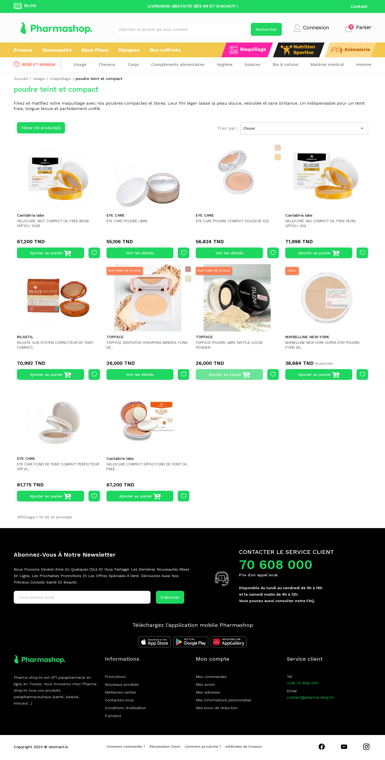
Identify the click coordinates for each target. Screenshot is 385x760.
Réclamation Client (164, 746)
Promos (23, 50)
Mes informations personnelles (223, 700)
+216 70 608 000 (302, 683)
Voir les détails (140, 253)
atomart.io (58, 747)
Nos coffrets (165, 50)
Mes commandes (211, 676)
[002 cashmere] (277, 147)
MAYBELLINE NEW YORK (307, 337)
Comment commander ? (125, 746)
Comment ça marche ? (203, 746)
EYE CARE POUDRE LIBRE (129, 221)
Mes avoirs (205, 684)
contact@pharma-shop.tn (310, 697)
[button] (358, 28)
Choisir (304, 128)
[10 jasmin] (277, 157)
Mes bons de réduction (217, 708)
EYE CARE (115, 215)
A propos (113, 715)
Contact (359, 6)
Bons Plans (95, 50)
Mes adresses (208, 692)
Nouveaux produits (122, 684)
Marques (129, 50)
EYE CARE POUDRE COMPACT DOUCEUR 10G (236, 221)
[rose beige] (188, 269)
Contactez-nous (119, 700)
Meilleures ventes (120, 692)
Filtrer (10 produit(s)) (41, 128)
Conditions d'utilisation (125, 708)
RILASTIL (25, 337)
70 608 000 (275, 564)
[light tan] (188, 278)
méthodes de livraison (243, 746)
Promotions (115, 676)
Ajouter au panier (50, 253)
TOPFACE (115, 337)
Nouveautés (57, 50)
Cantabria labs (30, 215)
